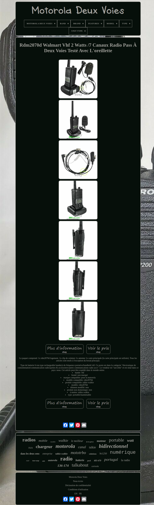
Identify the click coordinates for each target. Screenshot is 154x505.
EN (76, 494)
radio (66, 459)
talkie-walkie (61, 453)
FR (80, 494)
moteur (101, 440)
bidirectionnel (113, 446)
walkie (63, 440)
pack (89, 461)
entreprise (47, 453)
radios (29, 439)
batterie (80, 460)
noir (27, 461)
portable (116, 439)
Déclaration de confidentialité (78, 485)
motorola (65, 446)
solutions (93, 454)
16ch (30, 447)
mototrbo (78, 452)
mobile (43, 440)
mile (43, 461)
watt (130, 440)
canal (82, 447)
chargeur (44, 446)
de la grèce (90, 442)
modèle (52, 442)
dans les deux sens (29, 453)
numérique (123, 452)
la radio (125, 460)
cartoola (95, 466)
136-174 (63, 465)
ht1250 (103, 453)
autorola (52, 460)
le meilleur (77, 440)
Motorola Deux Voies (78, 477)
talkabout (80, 465)
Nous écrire (78, 481)
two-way (35, 460)
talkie (92, 447)
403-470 (97, 460)
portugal (111, 459)
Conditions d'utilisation (78, 489)
